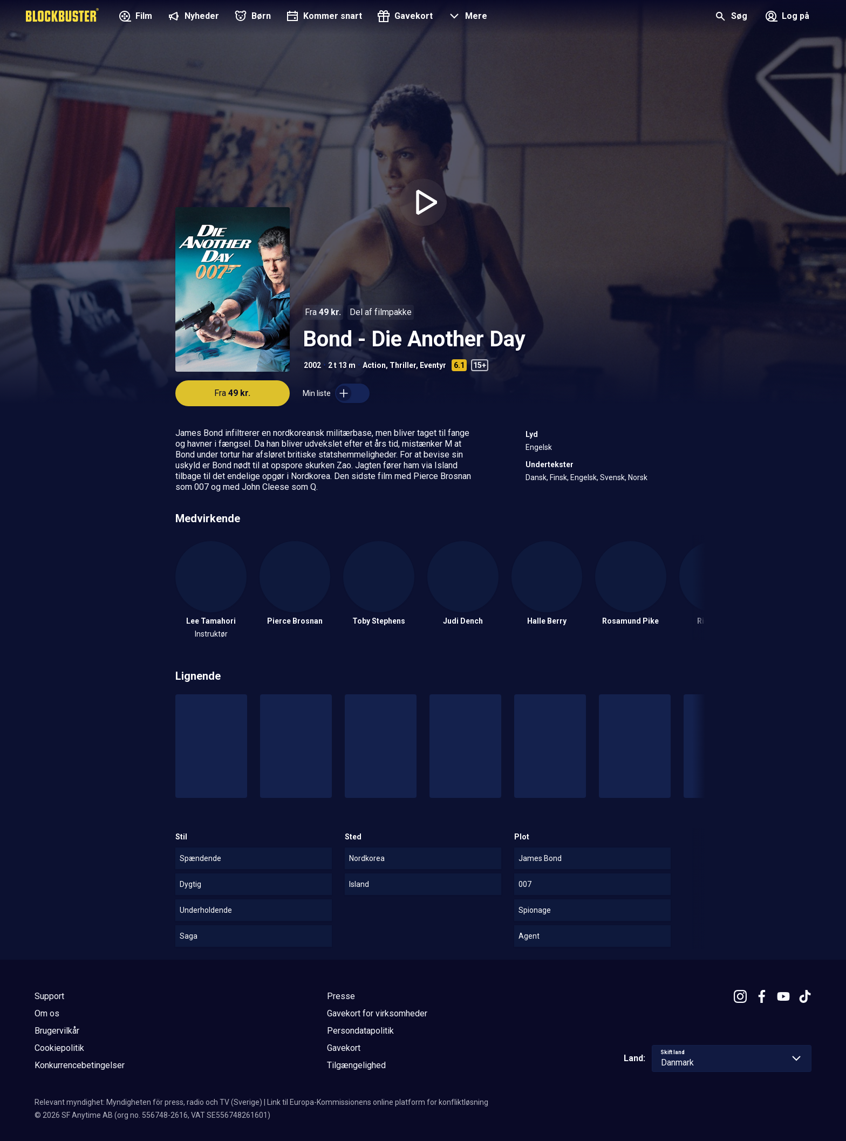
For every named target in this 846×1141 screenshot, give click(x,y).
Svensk (612, 477)
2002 (312, 365)
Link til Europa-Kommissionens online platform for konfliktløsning (377, 1102)
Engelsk (539, 447)
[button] (466, 17)
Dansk (536, 477)
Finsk (558, 477)
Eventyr (433, 365)
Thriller (403, 365)
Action (374, 365)
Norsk (637, 477)
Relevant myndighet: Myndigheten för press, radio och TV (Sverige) (148, 1102)
